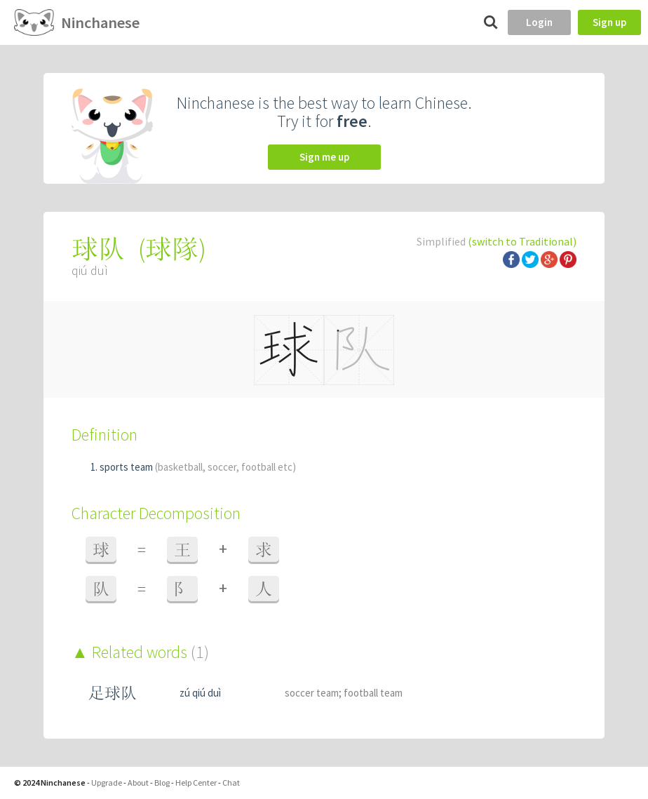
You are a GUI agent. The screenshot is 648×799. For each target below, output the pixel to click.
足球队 (112, 693)
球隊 (171, 248)
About (138, 782)
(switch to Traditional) (522, 241)
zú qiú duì (200, 692)
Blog (162, 782)
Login (539, 22)
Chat (231, 782)
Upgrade (106, 782)
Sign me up (324, 156)
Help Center (196, 782)
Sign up (609, 22)
